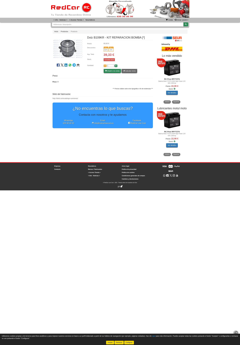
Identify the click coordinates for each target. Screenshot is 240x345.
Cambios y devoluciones (130, 179)
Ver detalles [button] (172, 93)
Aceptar (110, 342)
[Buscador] (118, 24)
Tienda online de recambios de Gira (127, 182)
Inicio (56, 31)
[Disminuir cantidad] (105, 66)
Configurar (129, 342)
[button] (78, 65)
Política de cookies (128, 172)
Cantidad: (90, 65)
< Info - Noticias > (60, 20)
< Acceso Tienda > (76, 20)
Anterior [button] (167, 102)
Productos (64, 31)
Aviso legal (125, 166)
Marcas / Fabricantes (95, 169)
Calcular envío (129, 71)
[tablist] (172, 81)
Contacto (57, 169)
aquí (153, 336)
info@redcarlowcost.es (103, 123)
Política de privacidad (129, 169)
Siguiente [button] (176, 102)
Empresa (57, 166)
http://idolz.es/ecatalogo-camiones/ (65, 98)
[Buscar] (185, 24)
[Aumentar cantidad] (115, 66)
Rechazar (119, 342)
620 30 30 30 (68, 123)
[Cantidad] (110, 65)
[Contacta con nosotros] (236, 333)
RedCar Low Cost (137, 123)
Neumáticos (90, 20)
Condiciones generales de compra (133, 176)
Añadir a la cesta (112, 71)
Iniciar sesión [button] (181, 20)
